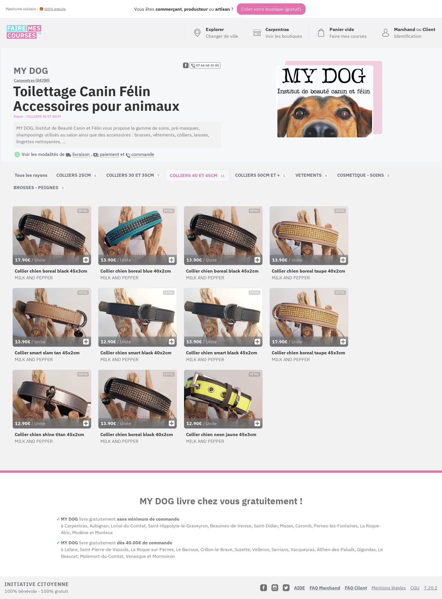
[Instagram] (274, 587)
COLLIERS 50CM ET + (260, 175)
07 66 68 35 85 (205, 65)
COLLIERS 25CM (76, 175)
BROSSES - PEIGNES (39, 187)
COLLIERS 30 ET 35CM (133, 175)
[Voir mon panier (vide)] (341, 33)
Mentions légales (389, 588)
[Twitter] (286, 587)
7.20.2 (430, 588)
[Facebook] (263, 587)
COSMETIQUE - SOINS (363, 175)
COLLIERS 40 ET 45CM (198, 175)
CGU (414, 588)
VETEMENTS (311, 175)
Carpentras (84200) (32, 80)
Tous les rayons (31, 175)
